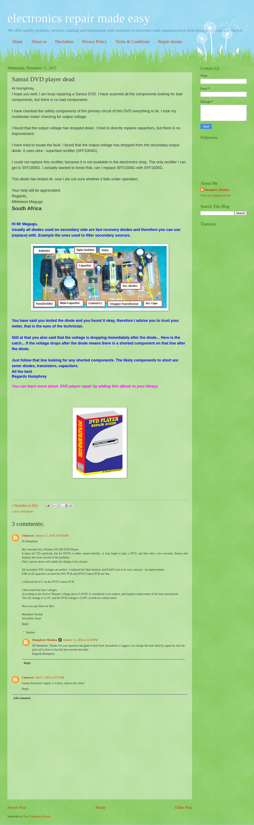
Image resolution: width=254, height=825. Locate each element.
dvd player (27, 511)
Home (17, 41)
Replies (30, 632)
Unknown (28, 535)
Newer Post (16, 807)
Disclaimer (64, 41)
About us (39, 41)
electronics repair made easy (78, 18)
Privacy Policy (94, 41)
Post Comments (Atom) (37, 816)
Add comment (22, 698)
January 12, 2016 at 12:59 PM (80, 640)
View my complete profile (215, 195)
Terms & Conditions (132, 41)
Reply (25, 624)
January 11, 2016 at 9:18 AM (52, 535)
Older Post (183, 807)
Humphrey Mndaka (44, 640)
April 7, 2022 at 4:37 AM (49, 677)
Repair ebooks (170, 41)
